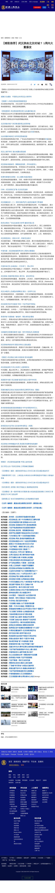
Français (13, 754)
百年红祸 (37, 837)
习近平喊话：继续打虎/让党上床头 (21, 547)
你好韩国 (16, 825)
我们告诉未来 (38, 821)
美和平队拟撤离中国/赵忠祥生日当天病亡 (24, 533)
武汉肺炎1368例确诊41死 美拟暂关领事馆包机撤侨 (19, 444)
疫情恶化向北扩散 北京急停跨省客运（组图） (17, 426)
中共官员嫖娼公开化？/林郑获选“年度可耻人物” (26, 582)
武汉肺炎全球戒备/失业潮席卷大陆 (21, 568)
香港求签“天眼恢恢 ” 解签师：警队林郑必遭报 (17, 317)
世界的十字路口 (24, 808)
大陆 (12, 38)
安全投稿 (40, 858)
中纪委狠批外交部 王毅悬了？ (20, 549)
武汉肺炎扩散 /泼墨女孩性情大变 (21, 576)
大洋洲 (25, 752)
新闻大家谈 (23, 790)
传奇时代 (37, 823)
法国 (35, 752)
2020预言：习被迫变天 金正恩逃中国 (22, 595)
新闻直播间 (37, 7)
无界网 (16, 866)
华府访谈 (12, 804)
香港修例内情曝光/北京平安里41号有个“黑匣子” (26, 609)
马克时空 (23, 811)
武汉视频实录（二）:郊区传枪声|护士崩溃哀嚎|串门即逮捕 (22, 202)
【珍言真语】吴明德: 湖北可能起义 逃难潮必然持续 (19, 487)
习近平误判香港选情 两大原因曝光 (21, 671)
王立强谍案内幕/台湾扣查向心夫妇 (21, 676)
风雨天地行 (38, 839)
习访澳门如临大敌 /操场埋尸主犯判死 (22, 620)
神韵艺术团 (12, 863)
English (7, 754)
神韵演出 (11, 782)
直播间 (40, 762)
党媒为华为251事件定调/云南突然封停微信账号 (26, 647)
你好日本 (16, 823)
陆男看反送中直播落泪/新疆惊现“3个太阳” (24, 628)
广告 (48, 1)
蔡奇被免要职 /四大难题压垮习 (20, 593)
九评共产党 (38, 832)
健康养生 (45, 788)
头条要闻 (11, 780)
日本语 (26, 754)
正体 (22, 1)
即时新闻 (24, 780)
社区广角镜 (13, 808)
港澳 (19, 775)
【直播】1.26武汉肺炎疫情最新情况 (14, 101)
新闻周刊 (12, 802)
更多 (29, 866)
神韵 (7, 1)
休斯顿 (30, 752)
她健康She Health (47, 793)
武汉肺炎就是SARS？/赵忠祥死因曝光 (23, 541)
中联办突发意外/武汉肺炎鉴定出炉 (21, 560)
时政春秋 (23, 797)
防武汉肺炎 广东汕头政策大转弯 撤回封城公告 (17, 223)
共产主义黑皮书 (39, 841)
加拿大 (15, 752)
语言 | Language (33, 1)
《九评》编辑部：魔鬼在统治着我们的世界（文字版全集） (22, 508)
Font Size (46, 84)
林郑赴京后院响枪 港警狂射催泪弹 (21, 625)
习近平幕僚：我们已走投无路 (19, 660)
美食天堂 (16, 828)
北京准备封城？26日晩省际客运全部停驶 (15, 124)
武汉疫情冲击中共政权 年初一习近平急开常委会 (18, 304)
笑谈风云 (33, 793)
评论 (14, 775)
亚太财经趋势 (13, 811)
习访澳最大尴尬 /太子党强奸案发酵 (21, 603)
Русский (20, 754)
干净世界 (28, 863)
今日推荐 (31, 780)
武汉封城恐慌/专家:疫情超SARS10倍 (22, 522)
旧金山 (39, 752)
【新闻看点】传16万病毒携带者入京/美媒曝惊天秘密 (20, 499)
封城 (32, 132)
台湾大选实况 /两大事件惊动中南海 (21, 555)
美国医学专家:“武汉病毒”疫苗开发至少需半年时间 (19, 380)
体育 (28, 777)
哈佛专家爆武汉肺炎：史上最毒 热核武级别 (16, 177)
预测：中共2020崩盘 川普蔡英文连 (21, 606)
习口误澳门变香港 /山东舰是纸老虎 (21, 611)
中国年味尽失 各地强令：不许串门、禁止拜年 (17, 266)
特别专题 (38, 818)
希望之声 (36, 863)
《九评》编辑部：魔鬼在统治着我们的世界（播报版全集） (22, 503)
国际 (10, 775)
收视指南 (19, 858)
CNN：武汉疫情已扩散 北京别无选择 (14, 189)
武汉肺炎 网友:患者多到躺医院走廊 (21, 538)
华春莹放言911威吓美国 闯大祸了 (21, 652)
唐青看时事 (23, 806)
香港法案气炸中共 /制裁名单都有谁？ (22, 668)
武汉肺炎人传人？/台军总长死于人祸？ (23, 574)
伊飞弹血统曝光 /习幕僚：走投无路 (21, 563)
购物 (22, 765)
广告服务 (47, 858)
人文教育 (34, 788)
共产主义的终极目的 (40, 828)
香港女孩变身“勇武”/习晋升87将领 (21, 639)
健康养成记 (45, 797)
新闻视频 (13, 788)
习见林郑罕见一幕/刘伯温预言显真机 (22, 622)
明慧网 (4, 866)
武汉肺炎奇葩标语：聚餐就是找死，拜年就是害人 (19, 164)
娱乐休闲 (17, 818)
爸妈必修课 (34, 802)
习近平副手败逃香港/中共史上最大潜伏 (23, 649)
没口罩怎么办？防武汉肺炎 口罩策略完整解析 (17, 466)
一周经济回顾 (13, 806)
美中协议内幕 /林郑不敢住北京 (20, 633)
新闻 (10, 771)
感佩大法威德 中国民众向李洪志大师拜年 (16, 97)
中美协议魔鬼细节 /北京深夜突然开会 (22, 630)
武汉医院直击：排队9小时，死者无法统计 (16, 238)
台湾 (19, 777)
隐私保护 (26, 858)
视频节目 (26, 762)
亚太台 (45, 752)
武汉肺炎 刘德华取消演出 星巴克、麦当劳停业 (17, 276)
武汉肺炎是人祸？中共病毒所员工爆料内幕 (24, 519)
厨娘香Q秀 (17, 837)
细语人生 (23, 815)
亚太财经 (12, 813)
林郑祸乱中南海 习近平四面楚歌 (20, 657)
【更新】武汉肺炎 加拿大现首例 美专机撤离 (17, 357)
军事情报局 (23, 804)
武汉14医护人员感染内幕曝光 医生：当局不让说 (18, 291)
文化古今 (33, 804)
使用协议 (33, 858)
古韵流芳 (33, 795)
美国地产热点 (35, 806)
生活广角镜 (17, 821)
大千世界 (16, 834)
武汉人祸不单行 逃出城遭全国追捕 (13, 152)
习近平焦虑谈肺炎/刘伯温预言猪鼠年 (22, 528)
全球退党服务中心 (46, 863)
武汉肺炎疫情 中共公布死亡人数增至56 (15, 367)
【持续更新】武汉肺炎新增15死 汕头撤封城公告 (18, 111)
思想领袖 (23, 799)
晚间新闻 (12, 797)
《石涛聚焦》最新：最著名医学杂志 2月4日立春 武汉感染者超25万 (25, 471)
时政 (16, 38)
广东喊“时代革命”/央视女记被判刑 (21, 666)
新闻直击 (12, 799)
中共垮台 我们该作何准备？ (19, 601)
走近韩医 (44, 802)
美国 (10, 777)
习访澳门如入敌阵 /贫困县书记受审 (21, 617)
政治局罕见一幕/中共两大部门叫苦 (21, 587)
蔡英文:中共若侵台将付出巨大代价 (21, 544)
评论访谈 (23, 788)
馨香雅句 (33, 797)
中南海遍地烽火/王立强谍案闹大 (20, 674)
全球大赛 (17, 782)
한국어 (32, 754)
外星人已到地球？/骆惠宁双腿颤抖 (21, 565)
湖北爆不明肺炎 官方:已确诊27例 (21, 584)
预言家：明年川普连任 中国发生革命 (22, 598)
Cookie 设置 (27, 877)
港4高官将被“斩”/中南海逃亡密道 (21, 641)
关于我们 (12, 858)
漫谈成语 (33, 799)
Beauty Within (18, 832)
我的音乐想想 (17, 843)
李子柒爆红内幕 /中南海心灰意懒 (21, 557)
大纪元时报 (21, 863)
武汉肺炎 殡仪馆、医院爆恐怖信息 (21, 530)
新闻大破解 (23, 802)
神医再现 (44, 799)
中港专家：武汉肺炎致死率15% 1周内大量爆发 (18, 251)
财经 (23, 775)
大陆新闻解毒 (24, 813)
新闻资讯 (7, 38)
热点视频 (17, 780)
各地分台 (17, 1)
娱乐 (28, 775)
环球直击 (12, 793)
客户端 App (12, 860)
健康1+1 (44, 790)
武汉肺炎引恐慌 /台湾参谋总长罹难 (21, 579)
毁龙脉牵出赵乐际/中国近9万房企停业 (22, 636)
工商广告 (37, 850)
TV (44, 7)
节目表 (33, 762)
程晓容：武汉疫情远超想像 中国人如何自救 (16, 462)
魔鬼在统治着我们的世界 (41, 830)
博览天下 (38, 780)
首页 (2, 38)
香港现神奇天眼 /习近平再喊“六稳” (21, 644)
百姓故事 (37, 843)
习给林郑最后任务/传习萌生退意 (20, 614)
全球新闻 (12, 790)
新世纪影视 (23, 866)
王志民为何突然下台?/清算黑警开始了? (23, 571)
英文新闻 (42, 1)
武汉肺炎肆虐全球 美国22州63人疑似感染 (16, 345)
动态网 (10, 866)
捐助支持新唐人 (14, 765)
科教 (23, 777)
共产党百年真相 (39, 825)
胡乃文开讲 (45, 795)
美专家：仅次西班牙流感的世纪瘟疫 (22, 517)
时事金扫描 (23, 795)
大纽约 (9, 752)
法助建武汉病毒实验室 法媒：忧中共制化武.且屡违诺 (20, 332)
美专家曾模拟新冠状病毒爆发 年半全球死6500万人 (19, 408)
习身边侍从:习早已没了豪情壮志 (20, 552)
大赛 (11, 1)
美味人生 (16, 830)
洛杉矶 (20, 752)
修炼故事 (37, 848)
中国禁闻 (12, 795)
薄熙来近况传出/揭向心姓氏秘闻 (20, 663)
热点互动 (23, 793)
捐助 (52, 1)
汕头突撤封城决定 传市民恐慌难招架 (14, 136)
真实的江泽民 (38, 834)
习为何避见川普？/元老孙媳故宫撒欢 (22, 536)
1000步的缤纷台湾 (18, 840)
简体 (26, 1)
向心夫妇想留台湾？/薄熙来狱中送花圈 (23, 655)
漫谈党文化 (38, 846)
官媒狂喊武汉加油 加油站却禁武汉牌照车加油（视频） (20, 390)
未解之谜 (33, 790)
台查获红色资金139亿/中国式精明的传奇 (23, 590)
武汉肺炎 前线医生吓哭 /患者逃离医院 (22, 525)
